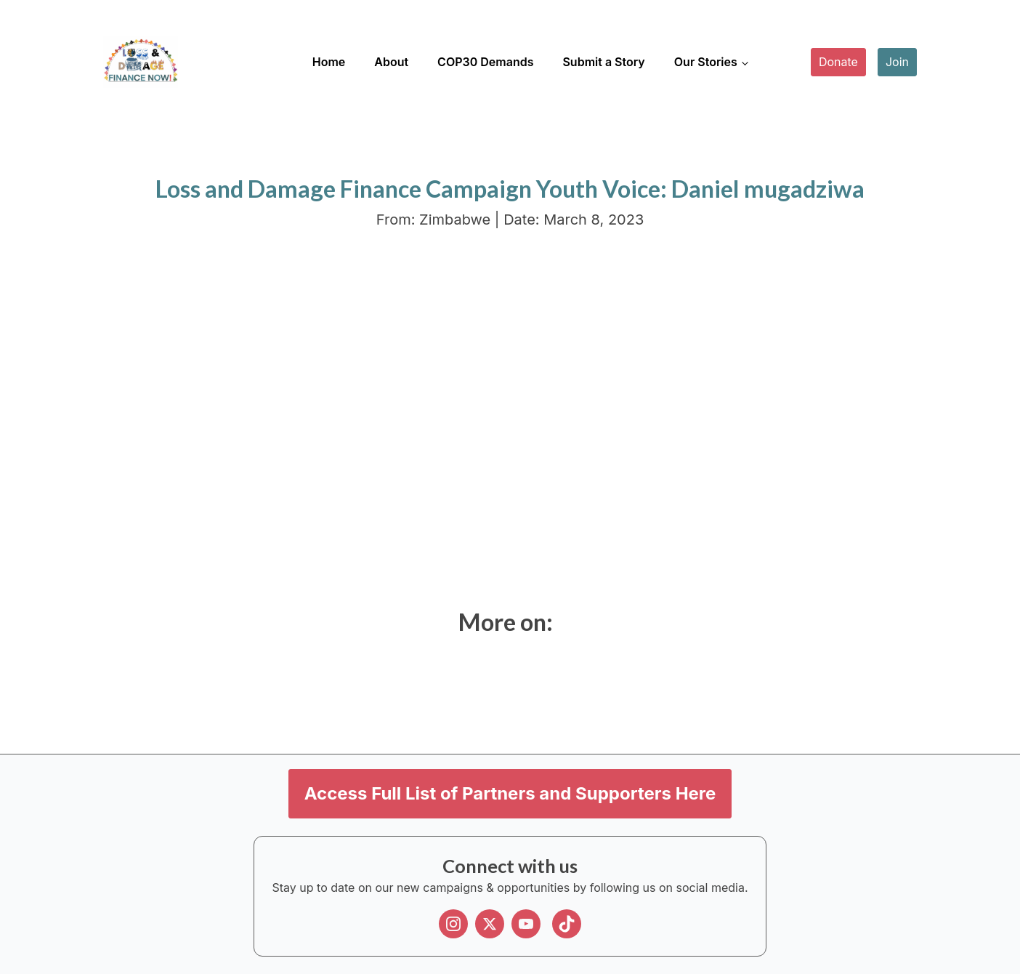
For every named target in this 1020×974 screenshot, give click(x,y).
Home (329, 62)
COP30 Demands (485, 62)
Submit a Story (603, 62)
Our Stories (705, 62)
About (391, 62)
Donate (838, 62)
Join (897, 62)
